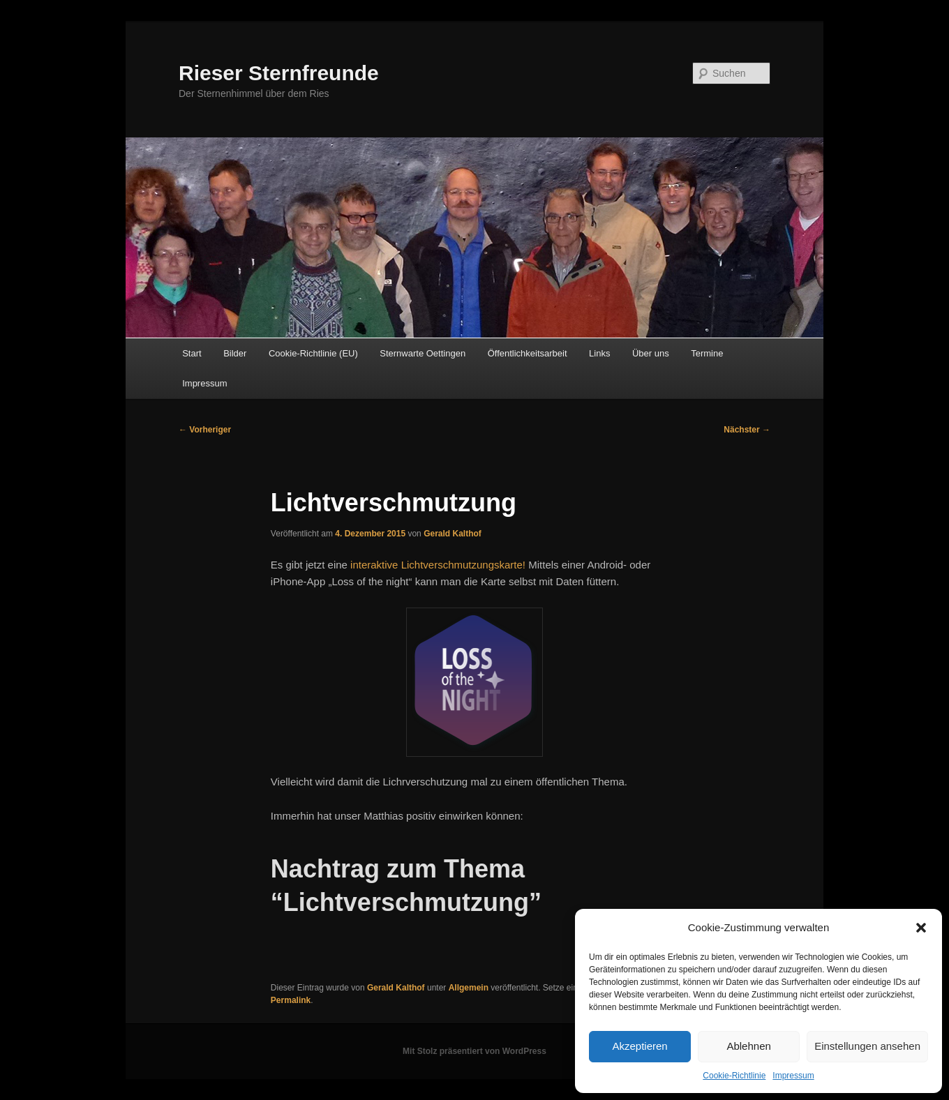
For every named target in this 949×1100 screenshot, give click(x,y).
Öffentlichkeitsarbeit (527, 353)
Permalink (291, 1000)
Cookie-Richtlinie (734, 1075)
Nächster (747, 430)
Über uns (650, 353)
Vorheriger (205, 430)
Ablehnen (748, 1046)
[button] (921, 928)
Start (191, 353)
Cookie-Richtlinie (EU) (313, 353)
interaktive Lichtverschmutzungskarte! (437, 565)
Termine (707, 353)
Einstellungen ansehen (867, 1046)
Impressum (793, 1075)
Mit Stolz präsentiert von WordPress (474, 1051)
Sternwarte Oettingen (422, 353)
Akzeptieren (639, 1046)
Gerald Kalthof (452, 533)
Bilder (234, 353)
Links (599, 353)
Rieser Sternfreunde (279, 72)
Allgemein (468, 988)
